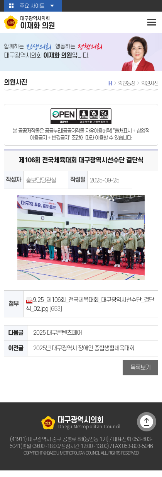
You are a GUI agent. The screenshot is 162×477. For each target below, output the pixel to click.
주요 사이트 (32, 6)
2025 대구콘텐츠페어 (56, 337)
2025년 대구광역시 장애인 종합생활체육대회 (82, 353)
